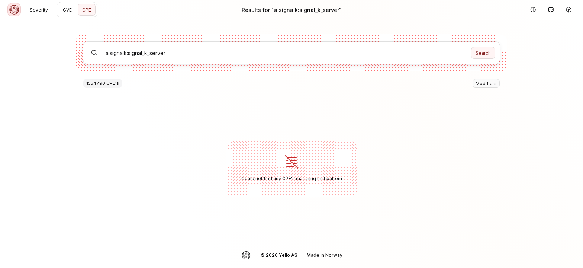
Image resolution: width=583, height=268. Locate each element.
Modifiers (486, 83)
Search (483, 53)
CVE (67, 10)
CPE (86, 10)
